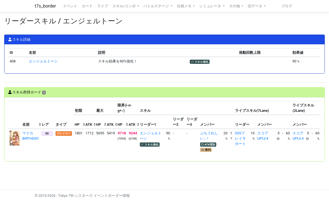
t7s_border (45, 6)
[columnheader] (14, 115)
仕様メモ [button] (184, 6)
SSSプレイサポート (240, 138)
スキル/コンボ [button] (124, 6)
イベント (70, 6)
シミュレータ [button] (210, 6)
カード (87, 6)
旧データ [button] (255, 6)
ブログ (286, 6)
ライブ (102, 6)
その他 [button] (235, 6)
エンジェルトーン (43, 61)
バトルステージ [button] (156, 6)
